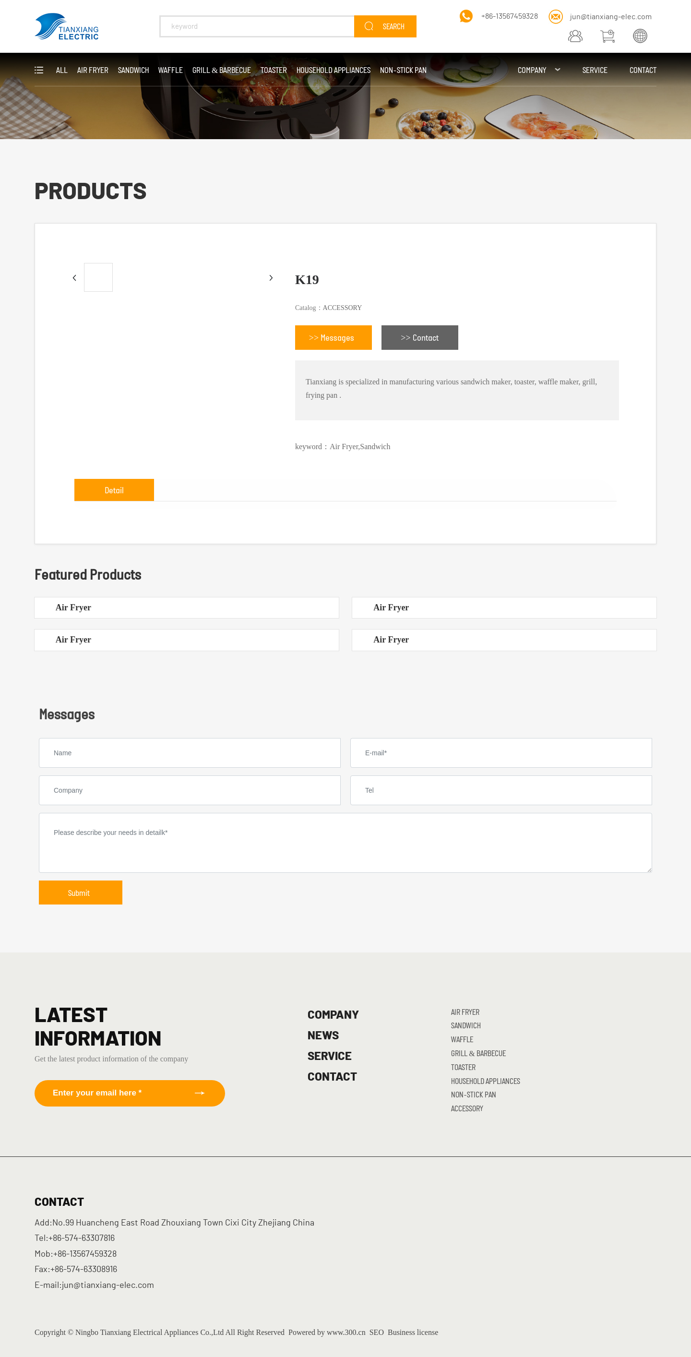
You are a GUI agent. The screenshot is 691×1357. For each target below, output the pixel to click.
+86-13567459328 (509, 16)
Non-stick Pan (473, 1094)
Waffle (462, 1039)
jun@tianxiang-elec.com (611, 17)
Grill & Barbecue (478, 1053)
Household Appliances (485, 1080)
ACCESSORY (342, 307)
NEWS (323, 1036)
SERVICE (330, 1056)
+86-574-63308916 (83, 1269)
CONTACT (332, 1077)
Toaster (463, 1066)
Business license (413, 1332)
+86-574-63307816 (81, 1238)
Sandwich (466, 1025)
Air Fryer (73, 607)
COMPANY (333, 1015)
